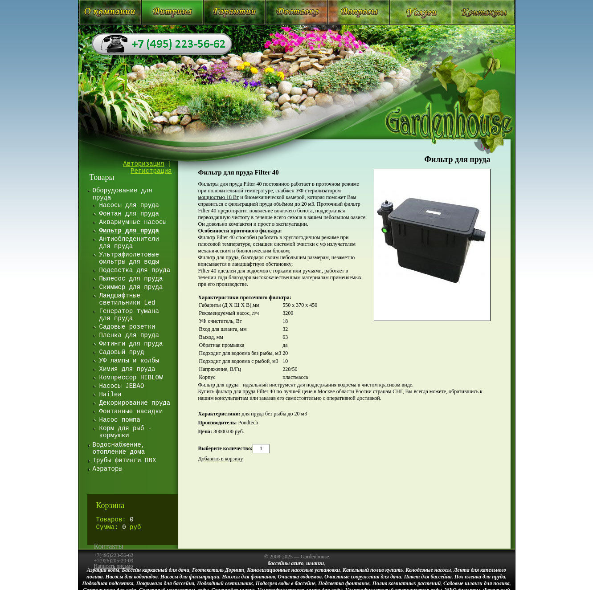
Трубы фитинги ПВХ (124, 460)
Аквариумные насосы (133, 222)
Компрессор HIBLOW (131, 377)
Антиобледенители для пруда (129, 243)
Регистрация (151, 171)
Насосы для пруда (129, 205)
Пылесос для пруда (131, 278)
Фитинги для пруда (131, 343)
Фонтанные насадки (131, 411)
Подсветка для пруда (135, 270)
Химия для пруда (127, 369)
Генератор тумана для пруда (129, 315)
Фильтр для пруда (458, 159)
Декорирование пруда (135, 403)
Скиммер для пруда (131, 287)
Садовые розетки (127, 326)
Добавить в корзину (220, 459)
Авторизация (143, 163)
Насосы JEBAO (121, 386)
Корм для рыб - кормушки (125, 432)
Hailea (110, 394)
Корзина (110, 505)
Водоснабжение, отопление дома (119, 448)
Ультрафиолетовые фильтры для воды (129, 258)
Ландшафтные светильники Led (127, 299)
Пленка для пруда (129, 335)
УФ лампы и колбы (129, 360)
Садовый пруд (121, 352)
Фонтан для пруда (129, 213)
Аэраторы (108, 468)
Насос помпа (119, 419)
